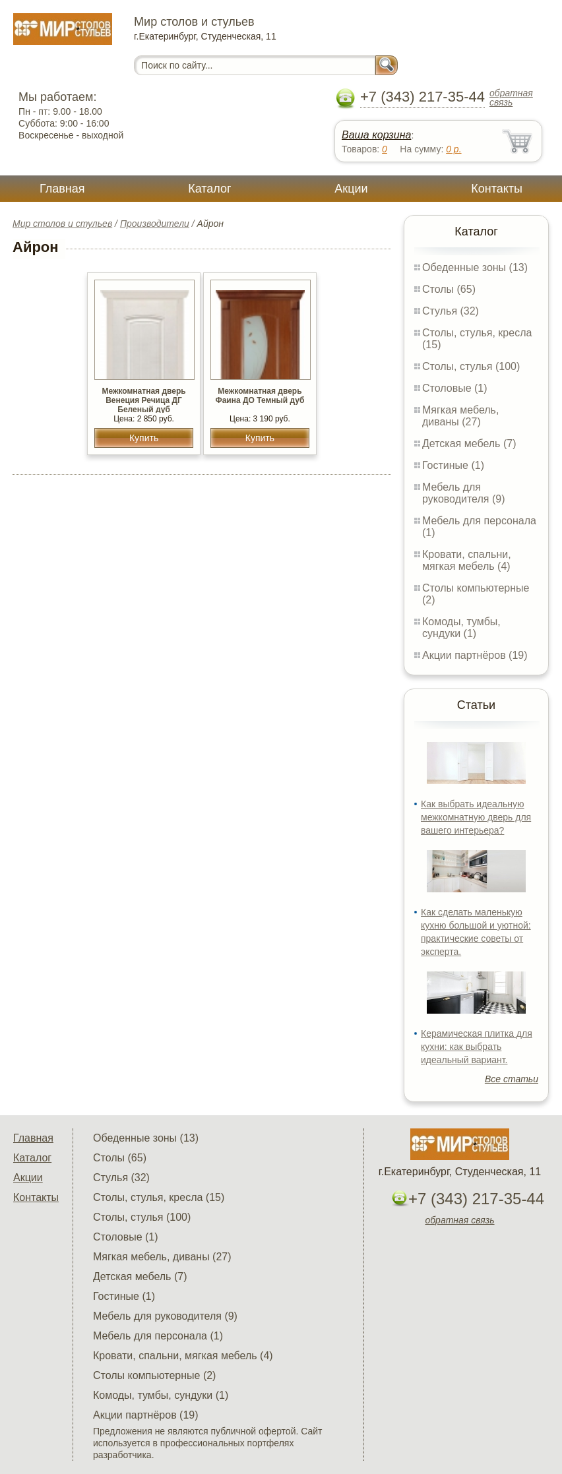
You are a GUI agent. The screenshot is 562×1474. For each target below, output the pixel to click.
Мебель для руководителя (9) (463, 493)
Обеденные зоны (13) (475, 267)
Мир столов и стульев (62, 223)
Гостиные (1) (453, 465)
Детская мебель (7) (469, 443)
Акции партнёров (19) (475, 655)
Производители (154, 223)
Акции (350, 188)
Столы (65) (449, 289)
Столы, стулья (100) (471, 366)
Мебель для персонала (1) (158, 1335)
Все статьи (511, 1079)
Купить (143, 438)
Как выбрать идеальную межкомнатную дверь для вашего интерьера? (476, 817)
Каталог (209, 188)
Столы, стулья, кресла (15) (158, 1197)
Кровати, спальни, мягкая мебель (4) (466, 560)
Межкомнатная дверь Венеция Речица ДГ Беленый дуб (143, 400)
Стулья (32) (450, 311)
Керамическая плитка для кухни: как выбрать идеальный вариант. (476, 1046)
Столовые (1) (454, 388)
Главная (62, 188)
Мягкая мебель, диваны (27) (460, 415)
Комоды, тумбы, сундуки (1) (461, 627)
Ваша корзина (376, 134)
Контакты (496, 188)
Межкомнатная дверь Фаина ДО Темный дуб (259, 395)
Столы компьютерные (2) (154, 1375)
